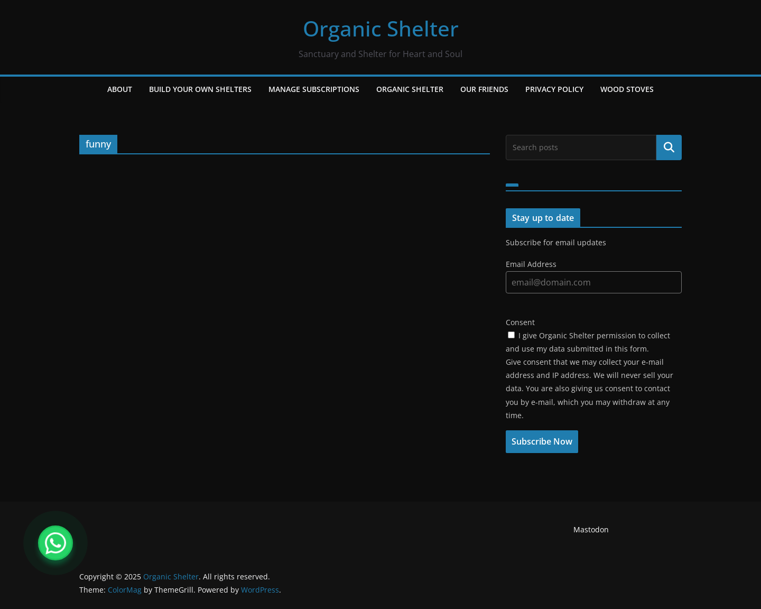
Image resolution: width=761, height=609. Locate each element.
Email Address (531, 264)
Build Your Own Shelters (200, 89)
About (119, 89)
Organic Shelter (381, 28)
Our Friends (484, 89)
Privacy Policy (554, 89)
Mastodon (591, 529)
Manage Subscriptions (313, 89)
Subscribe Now (542, 441)
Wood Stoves (627, 89)
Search (669, 147)
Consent (520, 322)
